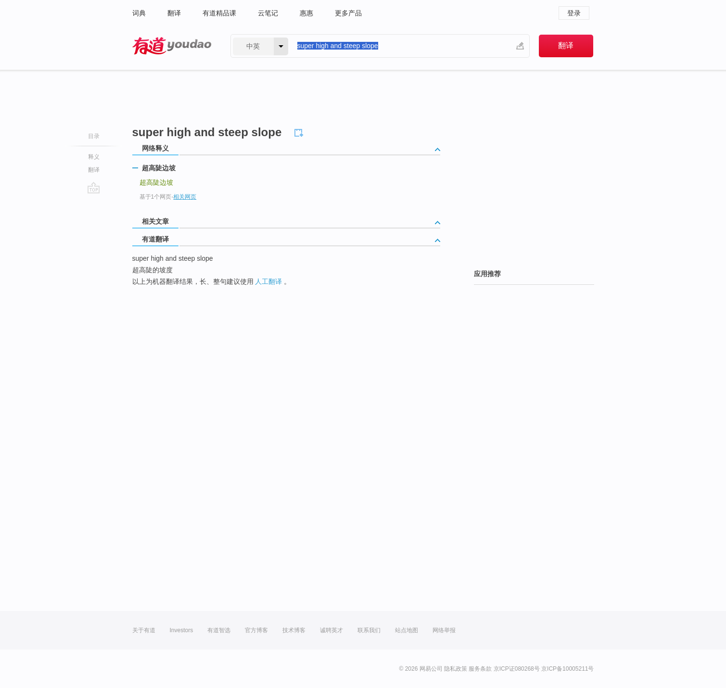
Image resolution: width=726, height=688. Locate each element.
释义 (94, 156)
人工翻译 (268, 281)
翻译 (174, 13)
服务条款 (480, 668)
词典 (139, 13)
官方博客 (256, 630)
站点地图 (406, 630)
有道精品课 (219, 13)
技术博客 (294, 630)
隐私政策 (455, 668)
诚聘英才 (331, 630)
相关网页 (184, 196)
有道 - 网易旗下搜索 (171, 46)
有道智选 (218, 630)
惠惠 (306, 13)
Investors (181, 630)
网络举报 (444, 630)
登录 (574, 13)
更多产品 (348, 13)
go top (94, 187)
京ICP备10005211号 (567, 668)
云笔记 (268, 13)
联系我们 (369, 630)
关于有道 (143, 630)
